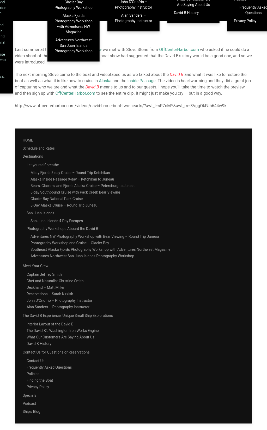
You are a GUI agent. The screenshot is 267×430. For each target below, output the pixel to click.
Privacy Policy (38, 387)
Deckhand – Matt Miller (45, 287)
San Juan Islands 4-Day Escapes (57, 221)
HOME (28, 140)
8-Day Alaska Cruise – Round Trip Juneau (64, 205)
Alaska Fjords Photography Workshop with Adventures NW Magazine (73, 24)
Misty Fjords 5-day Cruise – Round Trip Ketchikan (70, 173)
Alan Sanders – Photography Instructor (133, 18)
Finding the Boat (40, 380)
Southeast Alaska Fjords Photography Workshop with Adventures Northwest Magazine (100, 249)
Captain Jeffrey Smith (44, 274)
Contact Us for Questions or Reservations (56, 352)
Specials (30, 395)
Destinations (33, 156)
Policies (33, 374)
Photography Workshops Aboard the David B (62, 229)
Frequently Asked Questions (49, 367)
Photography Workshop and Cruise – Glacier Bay (70, 243)
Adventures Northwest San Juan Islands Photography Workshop (73, 45)
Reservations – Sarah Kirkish (50, 294)
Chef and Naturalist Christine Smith (55, 281)
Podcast (29, 403)
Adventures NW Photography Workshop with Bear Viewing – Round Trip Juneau (95, 236)
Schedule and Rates (39, 148)
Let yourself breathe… (44, 165)
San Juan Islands (40, 213)
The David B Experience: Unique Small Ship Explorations (68, 315)
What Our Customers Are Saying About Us (60, 337)
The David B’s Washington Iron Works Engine (63, 331)
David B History (186, 13)
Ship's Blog (31, 411)
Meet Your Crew (35, 266)
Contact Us (36, 361)
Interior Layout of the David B (50, 324)
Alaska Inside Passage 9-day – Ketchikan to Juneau (72, 179)
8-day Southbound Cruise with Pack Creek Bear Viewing (75, 192)
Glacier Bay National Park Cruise (57, 199)
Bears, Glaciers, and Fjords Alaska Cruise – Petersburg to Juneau (83, 186)
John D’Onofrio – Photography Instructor (59, 300)
